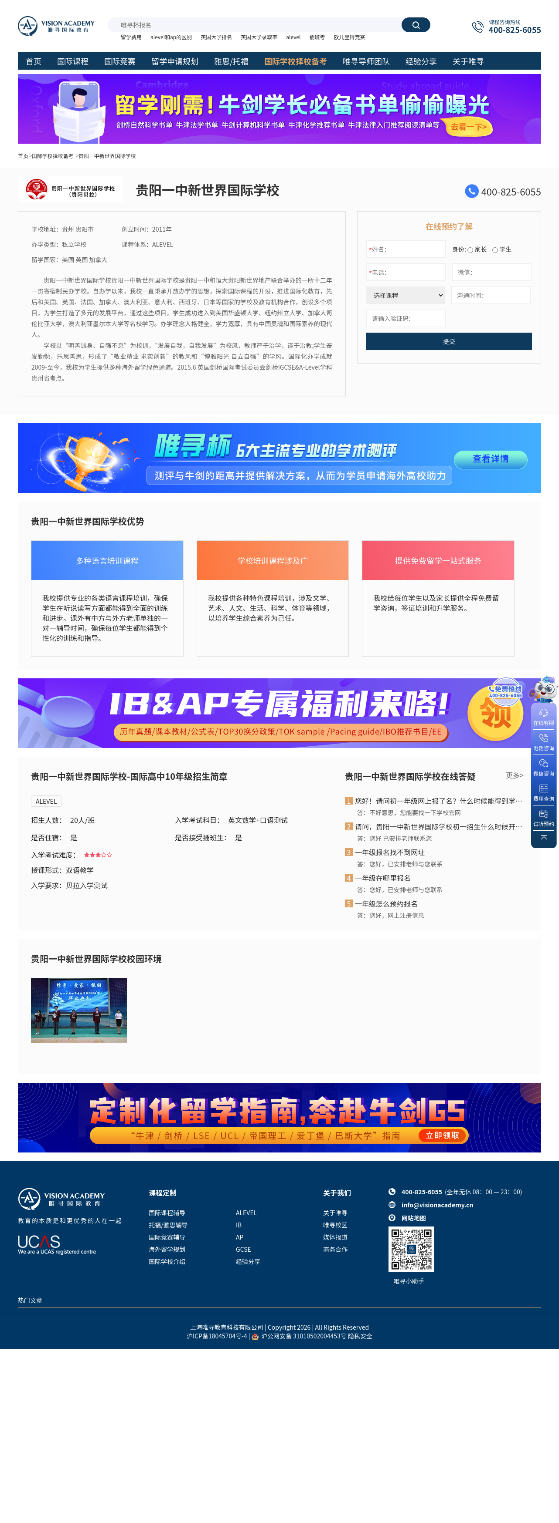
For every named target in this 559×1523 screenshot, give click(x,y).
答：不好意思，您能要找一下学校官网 (409, 812)
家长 (477, 249)
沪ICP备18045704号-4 (217, 1335)
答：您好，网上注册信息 (390, 915)
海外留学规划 (167, 1249)
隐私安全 (360, 1335)
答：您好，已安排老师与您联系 (400, 863)
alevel (293, 36)
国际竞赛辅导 (167, 1237)
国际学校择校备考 (53, 155)
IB (239, 1224)
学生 (501, 249)
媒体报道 (335, 1237)
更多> (515, 775)
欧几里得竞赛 (349, 36)
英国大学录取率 (259, 36)
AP (239, 1237)
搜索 (416, 25)
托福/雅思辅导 (168, 1224)
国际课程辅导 (167, 1212)
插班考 (317, 36)
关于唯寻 (335, 1212)
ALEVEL (46, 801)
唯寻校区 (335, 1224)
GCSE (243, 1249)
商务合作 (335, 1249)
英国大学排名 (216, 36)
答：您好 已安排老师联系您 (394, 838)
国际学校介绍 (167, 1261)
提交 (449, 341)
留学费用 (131, 36)
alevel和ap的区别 (171, 36)
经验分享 (248, 1261)
